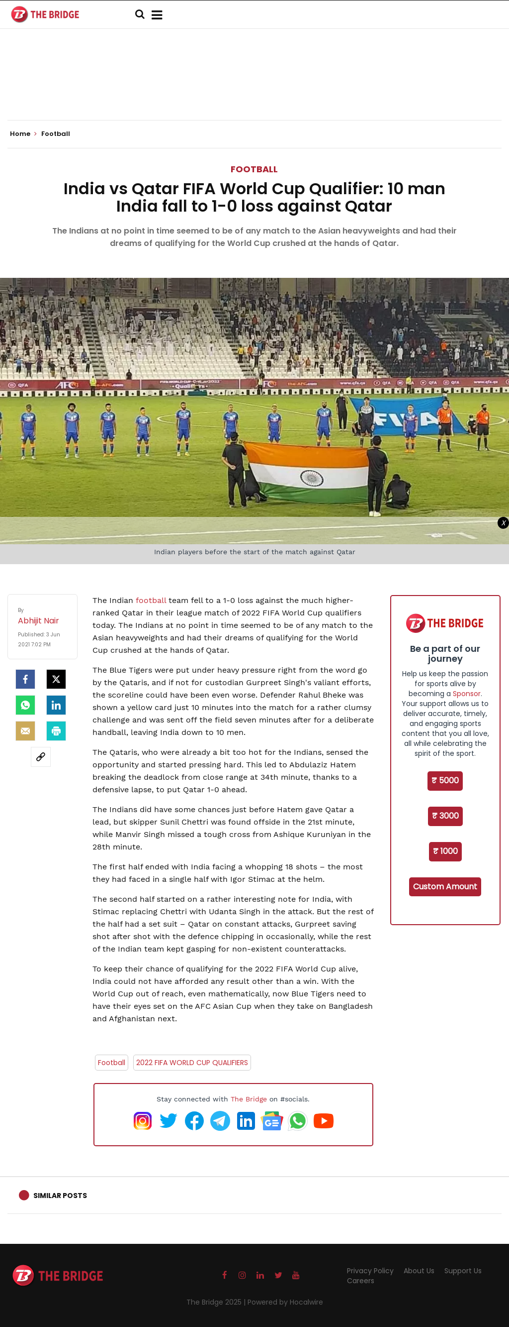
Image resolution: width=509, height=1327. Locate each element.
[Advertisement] (254, 90)
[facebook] (25, 679)
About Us (419, 1271)
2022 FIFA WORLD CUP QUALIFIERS (192, 1063)
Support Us (463, 1271)
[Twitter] (56, 679)
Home (23, 133)
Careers (360, 1281)
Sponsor (467, 694)
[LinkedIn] (56, 705)
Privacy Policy (370, 1271)
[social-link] (41, 757)
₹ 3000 (445, 816)
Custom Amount (445, 886)
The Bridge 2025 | (217, 1302)
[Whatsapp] (25, 705)
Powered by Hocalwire (285, 1302)
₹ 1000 (445, 851)
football (152, 600)
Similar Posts (60, 1196)
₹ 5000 (445, 780)
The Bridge (249, 1099)
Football (254, 169)
